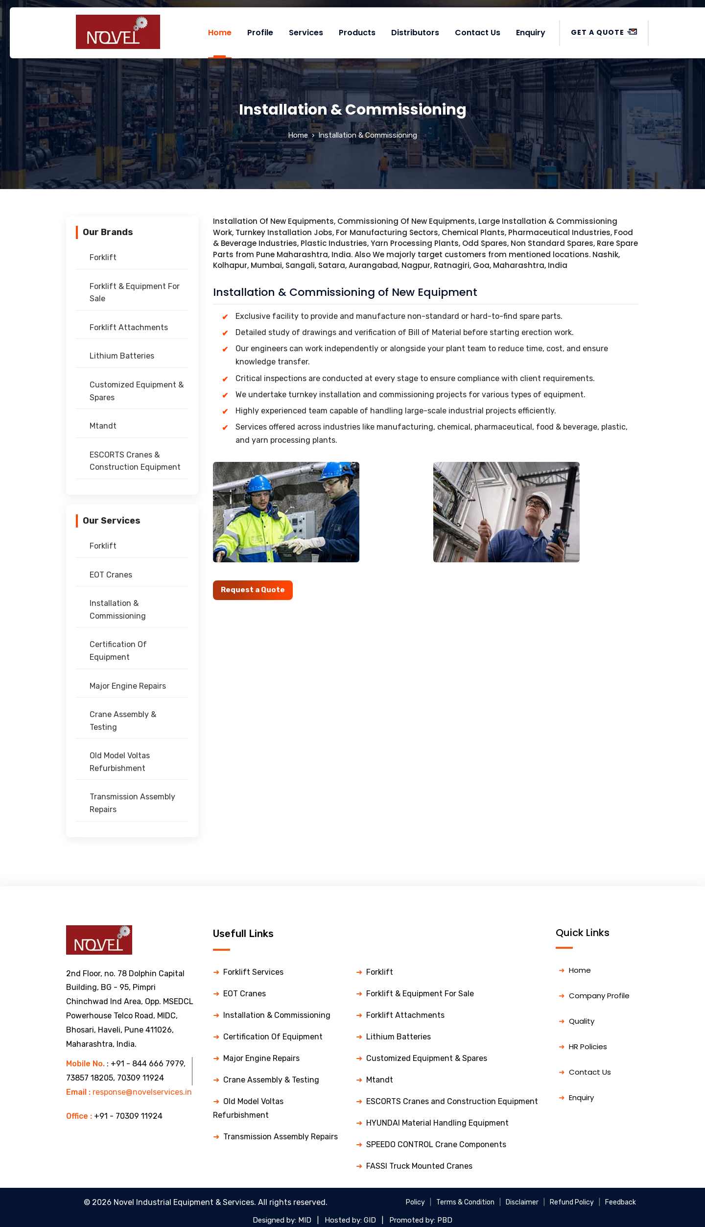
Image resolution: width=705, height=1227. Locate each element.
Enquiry (530, 32)
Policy (415, 1202)
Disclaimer (522, 1202)
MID (304, 1220)
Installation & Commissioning (118, 610)
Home (220, 32)
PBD (444, 1220)
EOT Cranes (111, 574)
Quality (581, 1021)
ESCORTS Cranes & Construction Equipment (135, 461)
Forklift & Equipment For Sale (135, 293)
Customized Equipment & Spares (137, 391)
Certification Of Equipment (118, 651)
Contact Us (477, 32)
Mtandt (103, 426)
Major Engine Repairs (128, 686)
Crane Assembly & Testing (123, 721)
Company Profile (599, 995)
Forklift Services (253, 972)
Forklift (103, 257)
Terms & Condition (465, 1202)
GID (370, 1220)
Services (306, 32)
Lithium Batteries (122, 356)
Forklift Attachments (129, 327)
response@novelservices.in (142, 1092)
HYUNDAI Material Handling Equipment (437, 1123)
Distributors (415, 32)
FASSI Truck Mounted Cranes (419, 1166)
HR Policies (588, 1046)
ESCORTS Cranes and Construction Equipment (452, 1101)
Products (357, 32)
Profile (260, 32)
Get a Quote (604, 32)
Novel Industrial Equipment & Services (184, 1202)
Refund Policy (572, 1202)
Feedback (620, 1202)
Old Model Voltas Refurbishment (120, 762)
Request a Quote (253, 589)
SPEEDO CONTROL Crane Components (436, 1144)
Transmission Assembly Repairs (132, 803)
